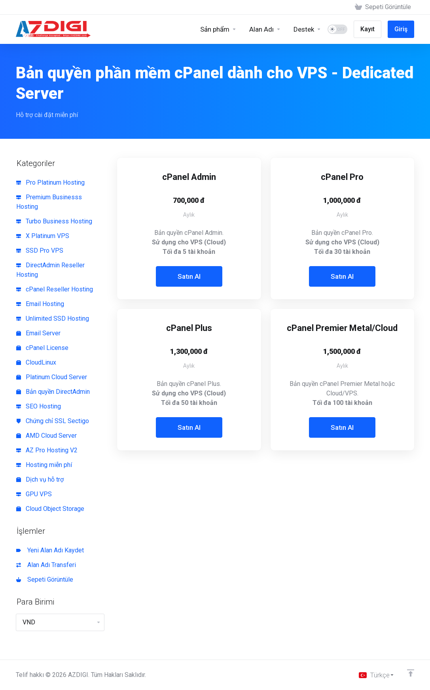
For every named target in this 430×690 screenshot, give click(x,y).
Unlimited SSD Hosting (52, 318)
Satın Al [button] (189, 276)
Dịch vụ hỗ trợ (40, 479)
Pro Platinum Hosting (50, 182)
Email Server (38, 333)
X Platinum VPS (42, 236)
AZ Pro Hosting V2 (47, 450)
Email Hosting (40, 304)
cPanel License (42, 348)
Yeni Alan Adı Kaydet (50, 550)
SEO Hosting (38, 406)
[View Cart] (383, 7)
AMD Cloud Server (46, 435)
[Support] (307, 29)
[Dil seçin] (376, 675)
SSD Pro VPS (39, 250)
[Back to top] (411, 673)
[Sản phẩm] (218, 29)
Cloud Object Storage (50, 508)
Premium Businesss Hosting (49, 201)
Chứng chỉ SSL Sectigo (52, 421)
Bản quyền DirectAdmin (53, 391)
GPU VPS (34, 494)
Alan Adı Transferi (46, 565)
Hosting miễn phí (44, 465)
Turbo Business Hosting (54, 221)
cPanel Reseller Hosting (54, 289)
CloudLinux (36, 362)
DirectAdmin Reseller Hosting (50, 269)
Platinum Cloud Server (51, 377)
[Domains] (265, 29)
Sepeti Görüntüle (44, 579)
